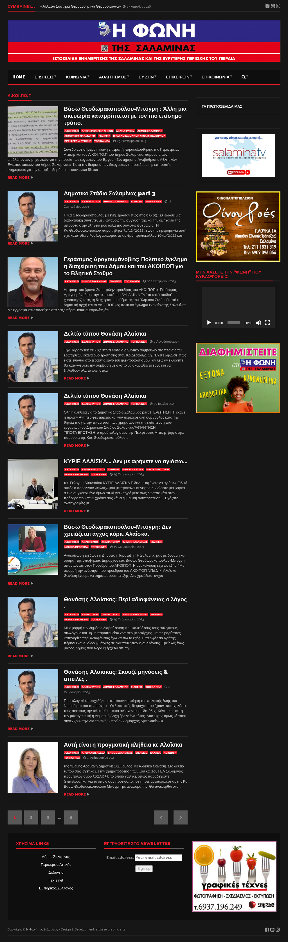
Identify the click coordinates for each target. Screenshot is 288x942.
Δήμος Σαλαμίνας (56, 857)
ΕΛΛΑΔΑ (155, 752)
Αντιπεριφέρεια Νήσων (97, 131)
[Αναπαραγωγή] (209, 323)
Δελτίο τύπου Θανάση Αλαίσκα (105, 333)
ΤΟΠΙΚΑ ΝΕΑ (102, 141)
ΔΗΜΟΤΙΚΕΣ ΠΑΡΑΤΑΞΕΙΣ (79, 136)
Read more (19, 177)
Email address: (144, 857)
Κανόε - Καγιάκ (132, 469)
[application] (238, 307)
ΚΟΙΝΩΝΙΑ (76, 77)
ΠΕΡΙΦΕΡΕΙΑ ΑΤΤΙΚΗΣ (77, 141)
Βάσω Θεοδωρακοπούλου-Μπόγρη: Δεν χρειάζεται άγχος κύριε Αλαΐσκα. (118, 530)
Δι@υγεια (55, 872)
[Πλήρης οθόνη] (267, 323)
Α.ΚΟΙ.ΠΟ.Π (20, 96)
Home (18, 77)
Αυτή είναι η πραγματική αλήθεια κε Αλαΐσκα (123, 744)
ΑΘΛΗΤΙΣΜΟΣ (113, 77)
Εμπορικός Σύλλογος (56, 888)
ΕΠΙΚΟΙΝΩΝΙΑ (216, 77)
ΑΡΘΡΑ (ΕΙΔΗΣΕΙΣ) (93, 469)
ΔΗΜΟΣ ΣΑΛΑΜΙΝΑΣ (150, 131)
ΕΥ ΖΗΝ (146, 77)
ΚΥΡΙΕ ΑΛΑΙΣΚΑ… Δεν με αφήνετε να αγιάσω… (125, 461)
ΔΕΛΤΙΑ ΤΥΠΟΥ (125, 131)
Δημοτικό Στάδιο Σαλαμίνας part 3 (109, 193)
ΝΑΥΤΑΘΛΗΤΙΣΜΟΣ (157, 469)
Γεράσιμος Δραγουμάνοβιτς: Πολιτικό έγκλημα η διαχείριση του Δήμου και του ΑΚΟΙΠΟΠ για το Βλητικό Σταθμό (125, 266)
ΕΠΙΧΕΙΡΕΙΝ (178, 77)
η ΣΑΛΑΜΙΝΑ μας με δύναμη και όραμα (139, 136)
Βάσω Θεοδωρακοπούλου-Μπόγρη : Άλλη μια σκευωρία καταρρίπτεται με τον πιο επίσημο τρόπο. (125, 115)
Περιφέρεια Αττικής (56, 864)
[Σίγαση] (258, 323)
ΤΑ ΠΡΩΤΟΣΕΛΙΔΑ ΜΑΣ (222, 106)
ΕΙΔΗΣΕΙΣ (44, 77)
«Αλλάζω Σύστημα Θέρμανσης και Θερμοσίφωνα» (81, 6)
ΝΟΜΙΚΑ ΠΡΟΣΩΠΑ (76, 474)
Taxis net (56, 880)
